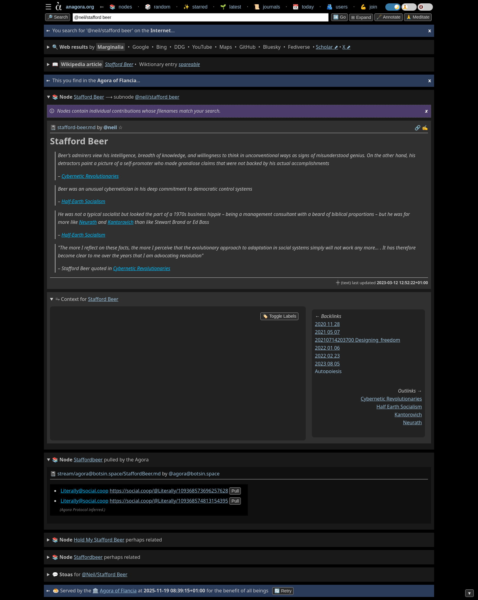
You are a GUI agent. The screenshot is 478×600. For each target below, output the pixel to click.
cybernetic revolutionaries (391, 398)
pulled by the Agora (100, 460)
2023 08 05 (327, 363)
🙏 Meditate (418, 17)
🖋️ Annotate (388, 17)
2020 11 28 (327, 324)
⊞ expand (361, 17)
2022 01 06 (327, 347)
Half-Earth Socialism (83, 201)
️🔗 (418, 127)
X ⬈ (346, 47)
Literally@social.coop (85, 490)
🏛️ (95, 590)
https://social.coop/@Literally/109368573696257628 (169, 490)
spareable (189, 64)
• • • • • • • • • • (201, 47)
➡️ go (339, 17)
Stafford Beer (119, 64)
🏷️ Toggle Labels (279, 316)
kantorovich (408, 414)
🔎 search (57, 17)
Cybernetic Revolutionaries (90, 176)
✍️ (425, 127)
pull (235, 491)
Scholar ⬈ (327, 47)
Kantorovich (121, 222)
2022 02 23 (327, 355)
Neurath (88, 222)
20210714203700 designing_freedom (357, 340)
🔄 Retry (282, 590)
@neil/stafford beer (157, 97)
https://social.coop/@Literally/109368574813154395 (169, 500)
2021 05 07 (327, 332)
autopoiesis (328, 371)
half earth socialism (399, 406)
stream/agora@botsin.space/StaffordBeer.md (109, 473)
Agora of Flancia (118, 590)
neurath (412, 422)
